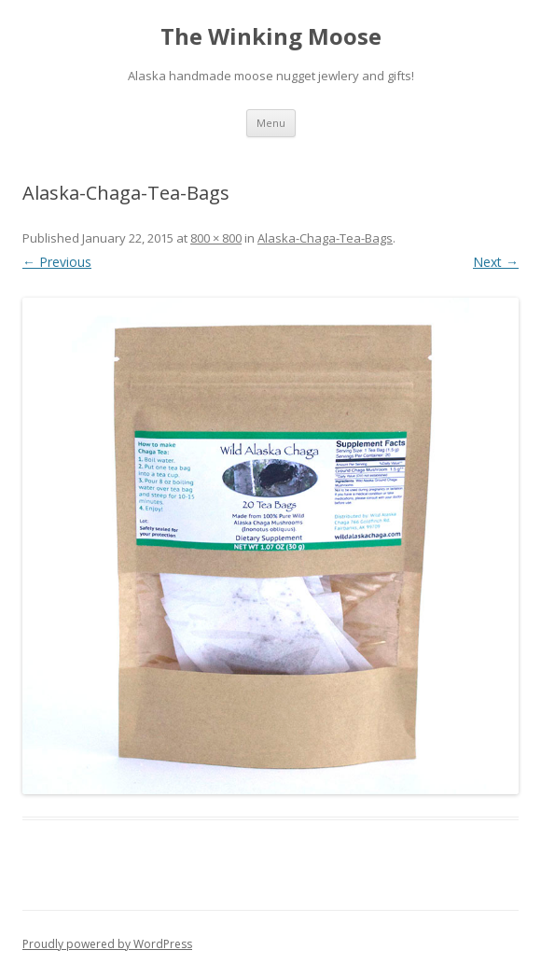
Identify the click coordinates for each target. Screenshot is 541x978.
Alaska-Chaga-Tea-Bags (325, 238)
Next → (496, 262)
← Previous (56, 262)
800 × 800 (216, 238)
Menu (271, 123)
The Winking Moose (270, 36)
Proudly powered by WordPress (107, 944)
